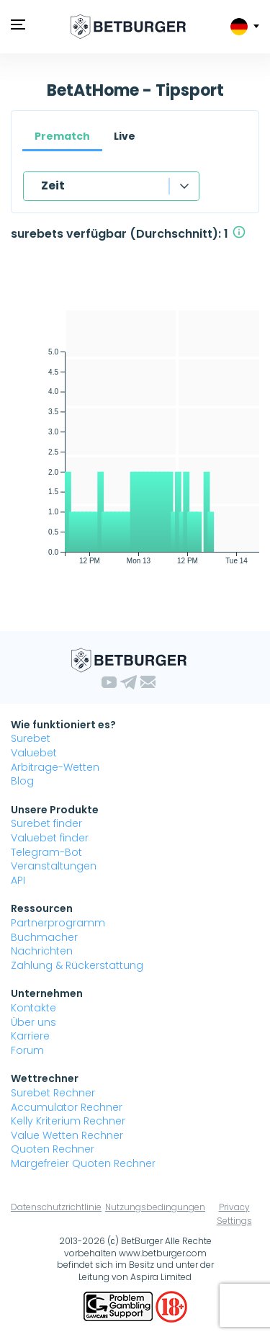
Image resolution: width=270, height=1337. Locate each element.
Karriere (30, 1036)
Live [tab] (124, 136)
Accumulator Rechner (66, 1107)
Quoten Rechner (52, 1149)
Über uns (33, 1022)
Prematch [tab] (62, 136)
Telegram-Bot (46, 852)
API (18, 880)
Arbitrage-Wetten (55, 767)
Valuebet (34, 753)
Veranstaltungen (53, 866)
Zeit (53, 185)
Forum (27, 1050)
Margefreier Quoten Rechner (83, 1163)
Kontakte (33, 1008)
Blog (22, 781)
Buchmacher (44, 937)
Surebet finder (46, 823)
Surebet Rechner (53, 1093)
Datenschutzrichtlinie (56, 1207)
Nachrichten (42, 951)
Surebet (30, 738)
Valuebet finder (50, 838)
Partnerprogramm (58, 923)
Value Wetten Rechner (67, 1135)
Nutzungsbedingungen (155, 1207)
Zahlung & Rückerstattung (77, 965)
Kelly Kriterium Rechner (68, 1121)
